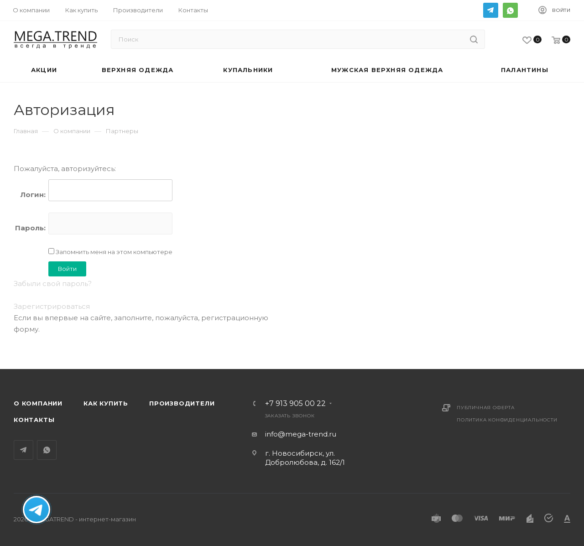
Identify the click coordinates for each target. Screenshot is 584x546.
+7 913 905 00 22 (295, 403)
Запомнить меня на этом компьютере (113, 251)
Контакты (34, 419)
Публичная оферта (486, 408)
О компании (38, 403)
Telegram (490, 10)
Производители (181, 403)
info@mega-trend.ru (300, 434)
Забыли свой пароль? (53, 283)
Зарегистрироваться (52, 306)
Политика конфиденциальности (507, 420)
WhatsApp (510, 10)
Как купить (105, 403)
